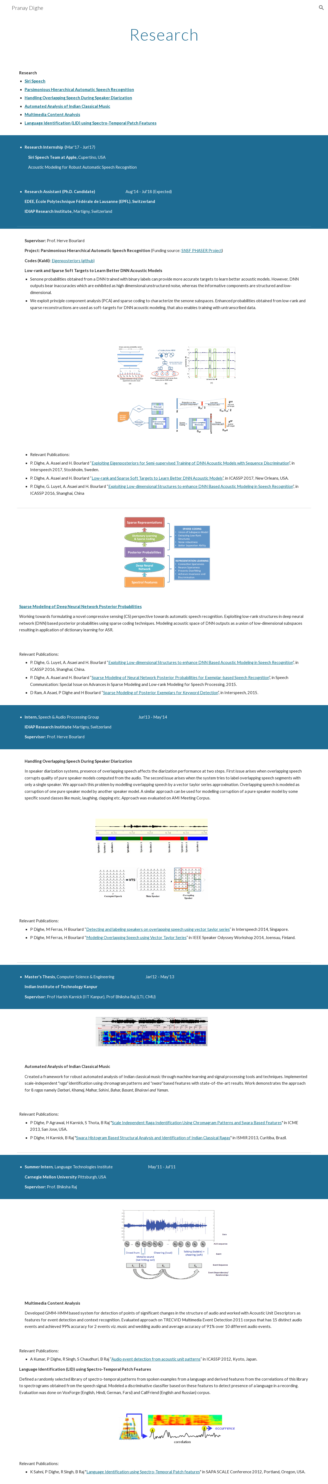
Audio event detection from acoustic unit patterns (156, 1359)
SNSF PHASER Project (201, 250)
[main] (164, 34)
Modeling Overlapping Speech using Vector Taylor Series (136, 937)
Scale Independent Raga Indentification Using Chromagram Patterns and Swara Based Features (197, 1122)
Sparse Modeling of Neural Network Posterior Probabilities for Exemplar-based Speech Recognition (180, 677)
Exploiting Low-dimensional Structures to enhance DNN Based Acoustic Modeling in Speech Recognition (200, 486)
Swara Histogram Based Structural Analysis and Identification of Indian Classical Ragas (153, 1137)
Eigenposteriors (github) (73, 260)
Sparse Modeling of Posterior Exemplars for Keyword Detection (160, 692)
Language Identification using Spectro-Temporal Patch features (143, 1471)
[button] (321, 7)
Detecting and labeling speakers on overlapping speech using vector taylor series (158, 929)
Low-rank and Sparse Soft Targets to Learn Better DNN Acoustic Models (157, 478)
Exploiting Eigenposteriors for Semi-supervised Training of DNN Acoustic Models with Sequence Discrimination (190, 463)
